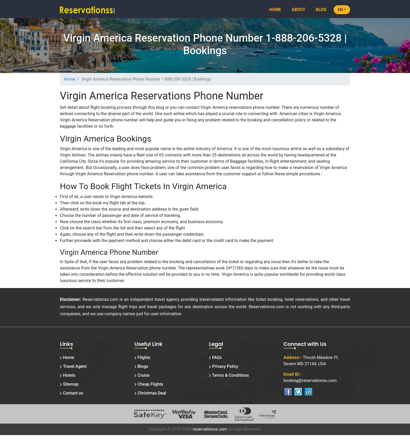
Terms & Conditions (230, 375)
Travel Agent (75, 366)
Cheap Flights (150, 384)
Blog (321, 9)
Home (275, 9)
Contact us (73, 393)
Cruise (144, 375)
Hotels (69, 375)
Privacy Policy (225, 366)
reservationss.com (209, 429)
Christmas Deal (152, 393)
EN (340, 9)
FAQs (217, 357)
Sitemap (70, 384)
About (298, 9)
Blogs (143, 366)
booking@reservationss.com (310, 380)
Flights (144, 357)
